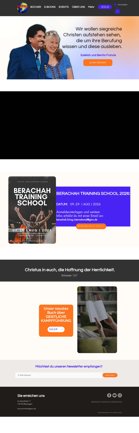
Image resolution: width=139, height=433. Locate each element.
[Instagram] (120, 395)
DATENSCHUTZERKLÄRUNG (111, 402)
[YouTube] (114, 395)
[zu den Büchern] (97, 62)
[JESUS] (105, 7)
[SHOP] (56, 329)
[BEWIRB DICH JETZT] (91, 226)
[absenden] (110, 375)
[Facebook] (109, 395)
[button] (117, 10)
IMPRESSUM (95, 402)
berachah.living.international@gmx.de (76, 219)
